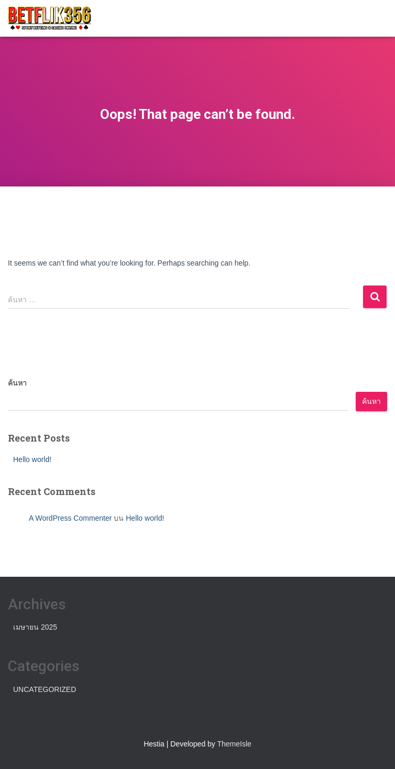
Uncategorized (44, 689)
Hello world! (32, 459)
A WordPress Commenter (70, 518)
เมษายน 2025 (35, 627)
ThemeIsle (234, 744)
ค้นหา (17, 383)
